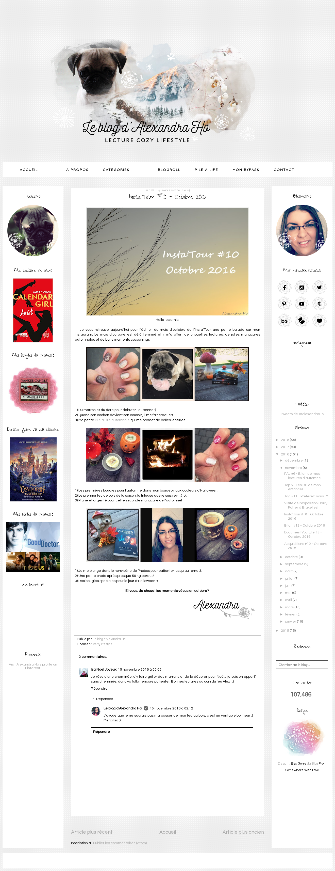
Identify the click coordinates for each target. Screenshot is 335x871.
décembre (294, 460)
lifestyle (106, 644)
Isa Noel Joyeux (103, 669)
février (290, 614)
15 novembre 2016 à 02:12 (171, 708)
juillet (289, 578)
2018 (285, 440)
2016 (285, 454)
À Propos (77, 169)
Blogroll (169, 169)
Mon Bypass (245, 169)
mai (288, 593)
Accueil (29, 169)
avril (289, 600)
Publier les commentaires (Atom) (120, 843)
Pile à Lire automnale (112, 420)
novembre (294, 468)
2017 (285, 447)
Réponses (104, 699)
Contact (284, 169)
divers (95, 644)
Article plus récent (92, 832)
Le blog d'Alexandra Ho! (123, 708)
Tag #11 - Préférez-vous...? (306, 496)
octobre (292, 557)
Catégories (116, 169)
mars (289, 607)
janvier (291, 621)
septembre (294, 564)
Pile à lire (206, 169)
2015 (285, 630)
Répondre (99, 688)
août (289, 571)
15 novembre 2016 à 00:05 (139, 669)
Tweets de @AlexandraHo (302, 414)
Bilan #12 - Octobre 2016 (304, 525)
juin (288, 586)
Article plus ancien (243, 832)
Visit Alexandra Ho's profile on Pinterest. (33, 666)
